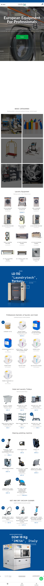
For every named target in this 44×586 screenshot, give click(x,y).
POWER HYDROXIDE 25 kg (7, 381)
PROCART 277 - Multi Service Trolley (22, 406)
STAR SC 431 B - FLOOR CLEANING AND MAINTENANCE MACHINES (22, 470)
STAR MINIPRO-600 (22, 449)
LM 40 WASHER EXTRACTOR (36, 259)
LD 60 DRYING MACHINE (36, 225)
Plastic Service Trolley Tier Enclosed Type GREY (8, 424)
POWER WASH (7, 365)
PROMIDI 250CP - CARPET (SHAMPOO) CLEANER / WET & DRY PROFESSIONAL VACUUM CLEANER (22, 520)
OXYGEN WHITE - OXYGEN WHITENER (36, 332)
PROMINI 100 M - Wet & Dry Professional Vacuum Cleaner (8, 518)
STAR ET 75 (36, 449)
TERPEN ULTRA (36, 349)
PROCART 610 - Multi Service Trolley (36, 424)
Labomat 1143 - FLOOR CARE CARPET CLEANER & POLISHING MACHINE (36, 518)
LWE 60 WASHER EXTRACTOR (22, 209)
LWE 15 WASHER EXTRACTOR (36, 209)
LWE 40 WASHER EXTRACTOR (8, 209)
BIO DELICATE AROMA (36, 365)
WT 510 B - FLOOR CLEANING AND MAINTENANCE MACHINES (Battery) (22, 490)
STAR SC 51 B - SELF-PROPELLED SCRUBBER (7, 489)
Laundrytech (7, 210)
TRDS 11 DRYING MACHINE (8, 243)
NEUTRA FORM (22, 365)
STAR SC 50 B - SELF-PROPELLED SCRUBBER (36, 469)
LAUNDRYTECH (22, 334)
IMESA (22, 261)
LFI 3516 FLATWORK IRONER (36, 243)
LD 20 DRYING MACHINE (8, 225)
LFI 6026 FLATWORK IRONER (22, 243)
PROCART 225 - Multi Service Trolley (36, 406)
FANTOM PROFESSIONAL (22, 408)
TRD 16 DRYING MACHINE (22, 226)
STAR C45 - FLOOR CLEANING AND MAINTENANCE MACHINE (8, 451)
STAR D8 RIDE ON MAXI (7, 468)
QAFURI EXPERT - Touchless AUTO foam (22, 332)
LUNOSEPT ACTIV (8, 331)
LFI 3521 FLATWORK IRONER (8, 259)
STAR (8, 453)
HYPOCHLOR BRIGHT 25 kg (7, 350)
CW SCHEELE (36, 334)
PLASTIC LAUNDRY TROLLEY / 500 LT (7, 406)
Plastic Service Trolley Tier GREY (22, 424)
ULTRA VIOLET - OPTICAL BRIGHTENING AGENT (22, 350)
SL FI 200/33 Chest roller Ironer (22, 259)
